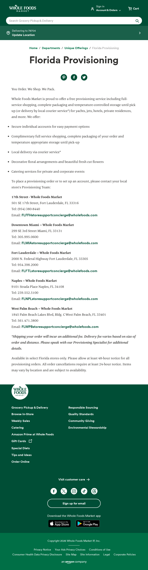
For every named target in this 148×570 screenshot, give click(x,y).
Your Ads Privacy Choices (70, 549)
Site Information (90, 554)
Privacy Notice (42, 549)
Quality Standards (81, 414)
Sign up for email (74, 503)
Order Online (20, 462)
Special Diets (20, 448)
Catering (17, 427)
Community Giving (81, 421)
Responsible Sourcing (83, 407)
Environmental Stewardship (87, 427)
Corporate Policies (125, 554)
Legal (106, 554)
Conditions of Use (99, 549)
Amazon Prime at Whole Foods (32, 434)
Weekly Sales (20, 421)
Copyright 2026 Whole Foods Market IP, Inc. (74, 540)
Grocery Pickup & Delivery (29, 407)
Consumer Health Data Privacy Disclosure (37, 554)
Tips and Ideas (21, 455)
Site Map (71, 554)
